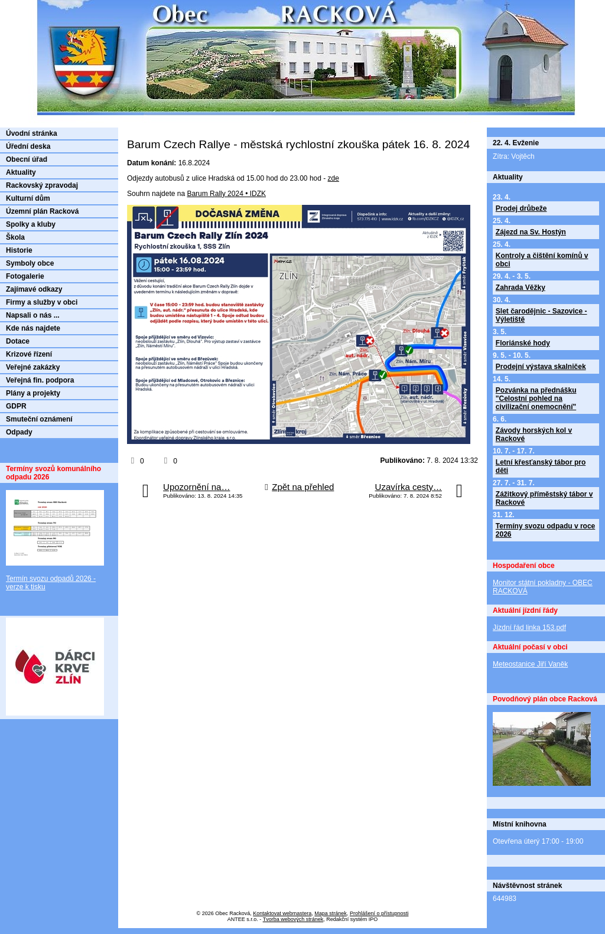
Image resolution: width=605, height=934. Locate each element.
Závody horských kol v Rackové (534, 434)
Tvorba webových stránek (293, 919)
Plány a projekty (33, 393)
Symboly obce (30, 263)
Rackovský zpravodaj (42, 185)
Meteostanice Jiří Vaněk (530, 664)
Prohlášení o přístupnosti (379, 913)
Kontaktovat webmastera (282, 913)
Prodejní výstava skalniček (541, 367)
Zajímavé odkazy (34, 289)
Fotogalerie (25, 276)
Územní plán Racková (42, 211)
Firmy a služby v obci (41, 302)
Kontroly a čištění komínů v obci (542, 260)
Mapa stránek (330, 913)
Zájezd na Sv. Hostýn (531, 232)
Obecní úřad (26, 159)
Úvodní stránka (31, 133)
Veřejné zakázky (33, 367)
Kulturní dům (28, 198)
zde (333, 178)
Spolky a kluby (31, 224)
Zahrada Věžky (520, 287)
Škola (15, 237)
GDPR (16, 406)
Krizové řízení (29, 354)
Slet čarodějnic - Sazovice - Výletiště (541, 315)
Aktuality (21, 172)
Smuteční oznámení (39, 419)
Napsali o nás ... (33, 315)
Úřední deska (28, 146)
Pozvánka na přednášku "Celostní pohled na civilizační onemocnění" (536, 398)
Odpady (19, 432)
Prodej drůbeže (521, 208)
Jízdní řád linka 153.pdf (529, 627)
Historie (19, 250)
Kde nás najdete (33, 328)
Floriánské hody (523, 343)
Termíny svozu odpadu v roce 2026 (545, 530)
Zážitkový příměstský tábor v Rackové (544, 498)
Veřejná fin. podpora (40, 380)
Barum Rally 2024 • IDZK (226, 194)
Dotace (18, 341)
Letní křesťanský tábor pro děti (541, 466)
